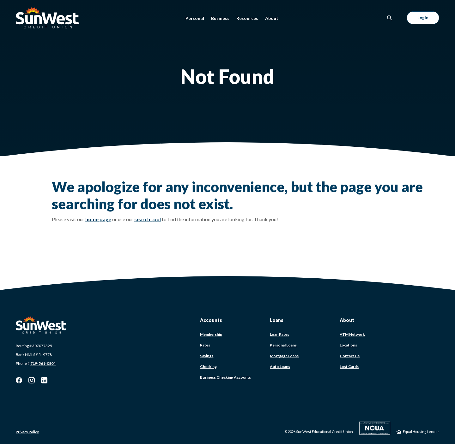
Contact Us (350, 355)
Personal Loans (283, 345)
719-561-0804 (43, 363)
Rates (205, 345)
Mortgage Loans (284, 355)
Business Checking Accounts (225, 377)
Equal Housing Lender (421, 431)
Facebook (19, 380)
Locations (348, 345)
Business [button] (220, 18)
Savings (206, 355)
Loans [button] (276, 320)
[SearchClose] (389, 18)
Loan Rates (279, 334)
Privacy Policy (27, 432)
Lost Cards (349, 366)
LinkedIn (44, 380)
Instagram (31, 380)
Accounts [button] (211, 320)
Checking (208, 366)
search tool (147, 219)
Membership (211, 334)
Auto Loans (280, 366)
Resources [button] (247, 18)
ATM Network (352, 334)
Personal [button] (194, 18)
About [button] (271, 18)
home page (98, 219)
